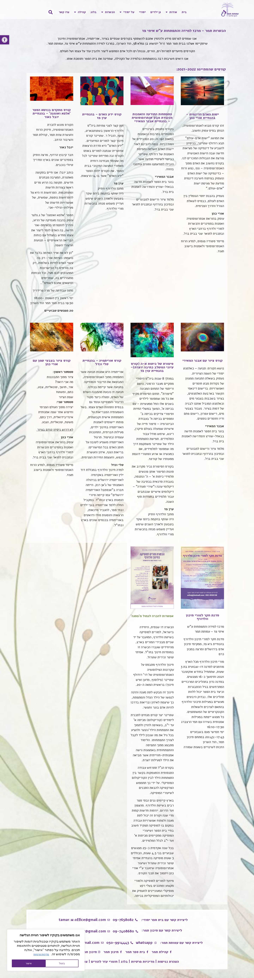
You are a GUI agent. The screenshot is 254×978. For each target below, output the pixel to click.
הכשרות (108, 12)
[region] (46, 950)
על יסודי (127, 12)
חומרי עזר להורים (104, 961)
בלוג (93, 12)
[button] (4, 39)
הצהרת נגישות (168, 961)
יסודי (142, 12)
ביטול (62, 963)
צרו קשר (64, 12)
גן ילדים (155, 12)
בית (184, 12)
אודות (171, 12)
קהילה (80, 12)
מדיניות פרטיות (41, 954)
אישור (29, 963)
